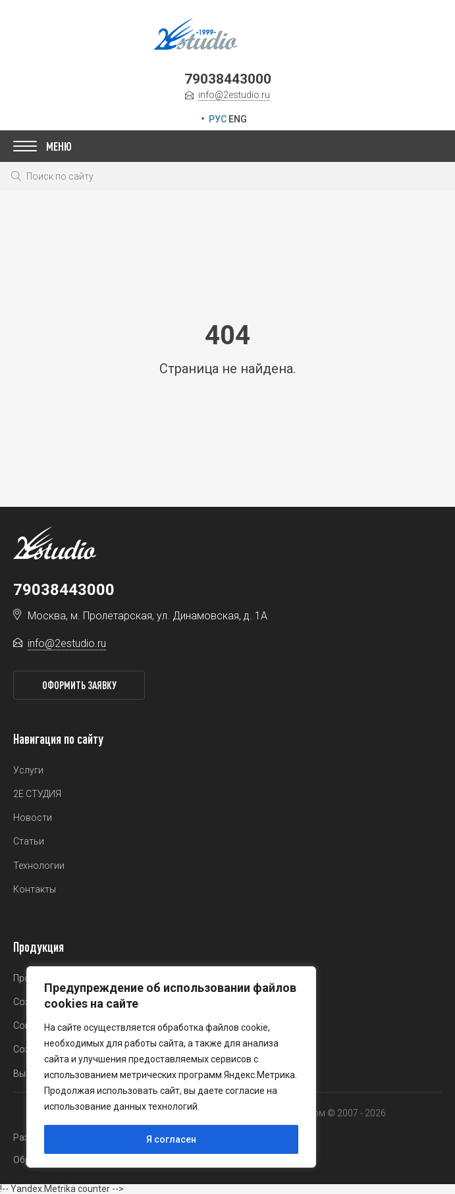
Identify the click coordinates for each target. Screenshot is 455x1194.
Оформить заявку (79, 685)
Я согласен (171, 1139)
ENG (237, 119)
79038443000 (227, 79)
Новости (32, 817)
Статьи (28, 841)
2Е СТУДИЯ (37, 794)
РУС (218, 119)
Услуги (28, 770)
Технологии (39, 865)
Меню (59, 146)
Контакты (34, 889)
